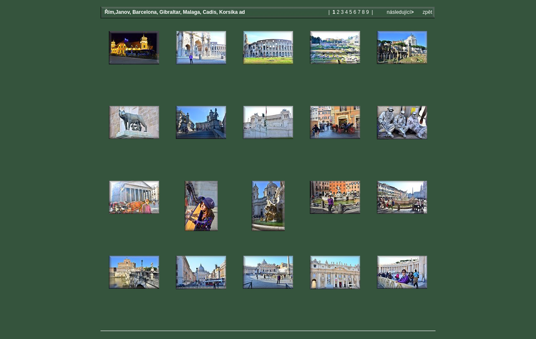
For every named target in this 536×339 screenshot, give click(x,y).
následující (399, 12)
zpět (427, 12)
